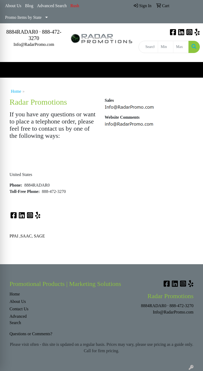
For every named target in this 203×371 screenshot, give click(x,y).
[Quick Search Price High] (181, 47)
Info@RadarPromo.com (33, 44)
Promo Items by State (23, 17)
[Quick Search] (148, 47)
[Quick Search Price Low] (165, 47)
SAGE (39, 236)
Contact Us (19, 309)
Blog (29, 5)
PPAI (14, 236)
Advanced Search (52, 5)
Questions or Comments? (31, 334)
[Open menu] (192, 70)
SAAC (26, 236)
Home (16, 91)
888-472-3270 (181, 305)
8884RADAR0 (22, 32)
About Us (13, 5)
